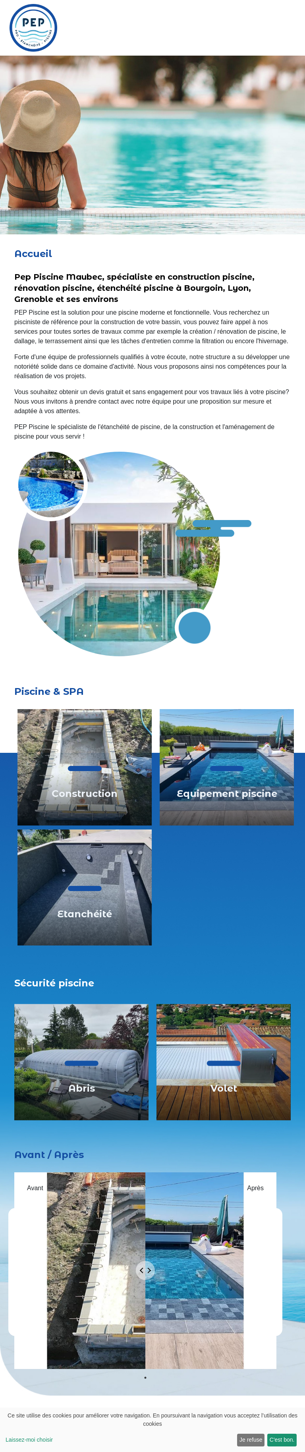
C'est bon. (282, 1440)
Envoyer (178, 1365)
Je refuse (251, 1440)
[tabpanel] (145, 952)
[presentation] (203, 1338)
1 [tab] (145, 1058)
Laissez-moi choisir (29, 1440)
